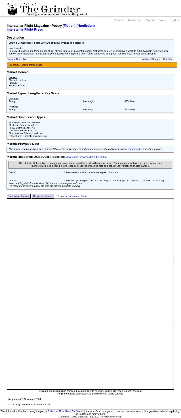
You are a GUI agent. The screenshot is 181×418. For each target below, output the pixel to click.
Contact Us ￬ (135, 20)
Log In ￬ (175, 20)
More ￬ (163, 20)
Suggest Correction (17, 59)
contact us (133, 149)
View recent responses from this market (86, 157)
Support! (156, 59)
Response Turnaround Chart (72, 196)
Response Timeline (43, 196)
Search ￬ (119, 20)
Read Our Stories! (74, 411)
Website (146, 59)
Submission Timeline (19, 196)
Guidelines (168, 59)
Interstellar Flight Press (25, 29)
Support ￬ (151, 20)
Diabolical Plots (56, 411)
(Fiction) (69, 26)
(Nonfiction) (86, 26)
